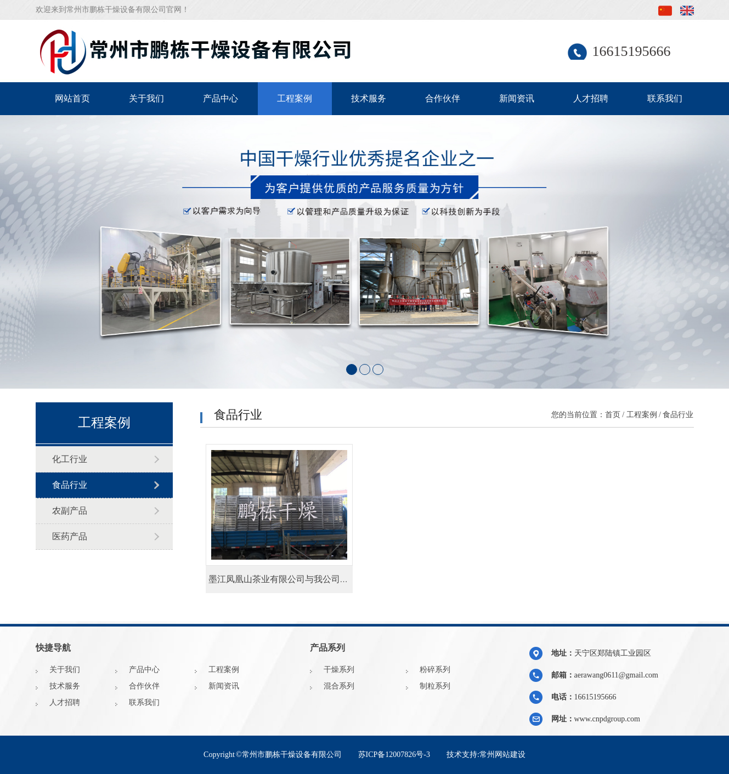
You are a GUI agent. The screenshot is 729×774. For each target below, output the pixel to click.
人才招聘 (590, 98)
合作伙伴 (442, 98)
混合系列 (339, 686)
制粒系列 (435, 686)
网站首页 (72, 98)
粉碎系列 (435, 669)
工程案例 (294, 98)
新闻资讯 (516, 98)
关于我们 (146, 98)
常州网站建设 (502, 754)
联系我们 (664, 98)
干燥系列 (339, 669)
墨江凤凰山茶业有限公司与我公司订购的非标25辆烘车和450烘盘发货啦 (346, 579)
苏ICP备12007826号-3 (394, 754)
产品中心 (220, 98)
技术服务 (368, 98)
